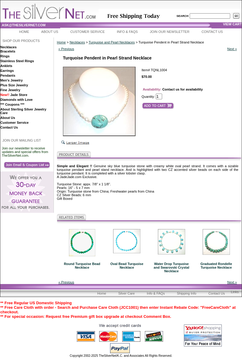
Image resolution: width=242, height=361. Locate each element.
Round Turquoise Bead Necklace (82, 265)
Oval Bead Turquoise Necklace (126, 265)
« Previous (66, 49)
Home (24, 32)
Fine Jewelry (10, 90)
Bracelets (7, 51)
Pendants (7, 75)
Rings (5, 56)
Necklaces (8, 47)
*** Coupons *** (12, 104)
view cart (232, 24)
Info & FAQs (127, 32)
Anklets (6, 66)
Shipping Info (186, 293)
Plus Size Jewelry (14, 85)
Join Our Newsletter (169, 32)
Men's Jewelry (11, 80)
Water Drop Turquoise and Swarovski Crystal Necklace (171, 267)
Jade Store (13, 95)
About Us (49, 32)
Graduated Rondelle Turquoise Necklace (216, 265)
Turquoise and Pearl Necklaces (112, 42)
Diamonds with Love (16, 99)
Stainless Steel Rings (17, 61)
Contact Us (212, 32)
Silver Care (126, 293)
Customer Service (87, 32)
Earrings (7, 70)
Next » (232, 49)
